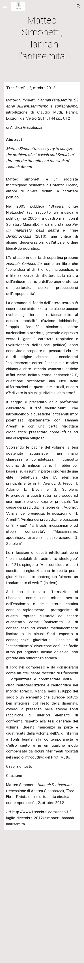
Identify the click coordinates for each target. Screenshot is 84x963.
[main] (42, 38)
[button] (5, 6)
